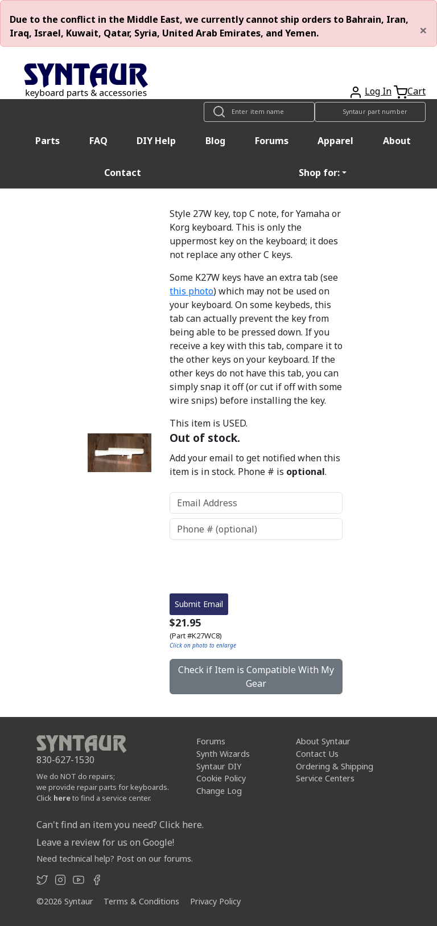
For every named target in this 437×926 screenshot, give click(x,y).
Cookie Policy (221, 778)
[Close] (423, 30)
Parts (47, 140)
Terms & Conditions (141, 901)
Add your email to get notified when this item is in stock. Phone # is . (255, 465)
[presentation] (256, 566)
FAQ (98, 140)
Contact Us (317, 753)
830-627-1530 (65, 759)
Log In (378, 91)
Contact (122, 172)
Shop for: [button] (319, 172)
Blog (215, 140)
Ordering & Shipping (334, 766)
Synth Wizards (223, 753)
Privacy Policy (215, 901)
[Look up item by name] (259, 112)
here (62, 798)
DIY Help (156, 140)
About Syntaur (323, 741)
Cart (416, 91)
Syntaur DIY (218, 766)
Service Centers (325, 778)
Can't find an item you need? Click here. (120, 824)
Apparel (335, 140)
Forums (271, 140)
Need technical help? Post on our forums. (114, 858)
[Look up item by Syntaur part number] (370, 112)
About (397, 140)
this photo (191, 291)
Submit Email (199, 604)
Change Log (219, 790)
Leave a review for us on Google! (105, 842)
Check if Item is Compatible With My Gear (256, 676)
